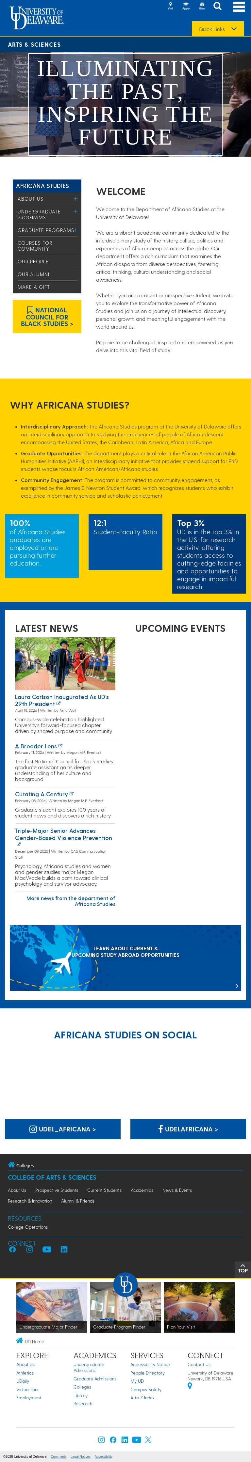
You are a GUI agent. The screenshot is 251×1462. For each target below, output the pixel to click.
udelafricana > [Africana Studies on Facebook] (188, 1129)
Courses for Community (35, 246)
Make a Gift (34, 287)
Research (83, 1403)
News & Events (177, 1190)
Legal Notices (81, 1456)
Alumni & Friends (77, 1201)
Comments (58, 1456)
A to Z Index (142, 1397)
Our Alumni (33, 274)
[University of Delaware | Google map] (190, 1387)
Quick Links (212, 29)
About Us (30, 199)
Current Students (104, 1190)
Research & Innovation (30, 1201)
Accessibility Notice (150, 1364)
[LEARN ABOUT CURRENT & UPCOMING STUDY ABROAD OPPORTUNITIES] (125, 958)
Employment (28, 1397)
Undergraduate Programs (39, 214)
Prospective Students (56, 1190)
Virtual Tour (27, 1389)
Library (81, 1395)
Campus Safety (145, 1389)
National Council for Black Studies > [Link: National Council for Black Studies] (47, 316)
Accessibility (103, 1456)
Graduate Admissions (95, 1378)
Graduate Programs (46, 230)
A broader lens (36, 745)
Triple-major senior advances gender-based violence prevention (63, 834)
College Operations (28, 1227)
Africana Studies (42, 185)
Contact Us (199, 1364)
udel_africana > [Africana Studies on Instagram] (62, 1129)
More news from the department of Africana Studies (70, 901)
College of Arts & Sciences (52, 1177)
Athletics (25, 1373)
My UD (137, 1381)
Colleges (82, 1387)
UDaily (22, 1381)
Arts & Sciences (34, 44)
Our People (33, 261)
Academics (142, 1190)
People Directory (147, 1373)
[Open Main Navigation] (239, 7)
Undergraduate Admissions (89, 1367)
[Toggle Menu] (75, 198)
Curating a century (41, 793)
